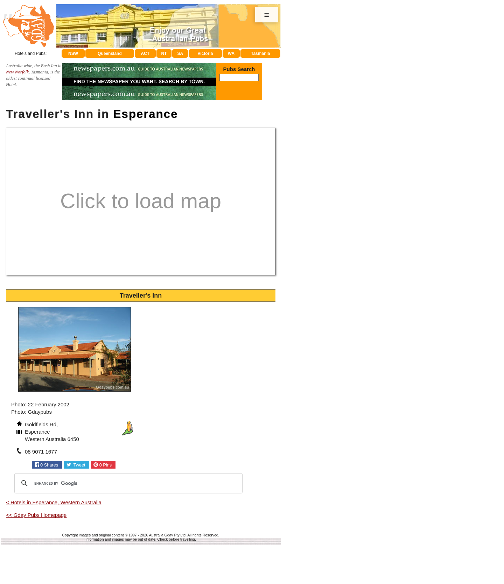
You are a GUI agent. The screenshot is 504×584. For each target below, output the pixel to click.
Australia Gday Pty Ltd (167, 535)
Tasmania (260, 53)
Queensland (110, 53)
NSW (73, 53)
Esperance (145, 113)
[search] (127, 483)
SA (180, 53)
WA (231, 53)
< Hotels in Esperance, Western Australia (54, 502)
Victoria (205, 53)
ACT (145, 53)
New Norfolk (17, 72)
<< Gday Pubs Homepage (36, 515)
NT (164, 53)
